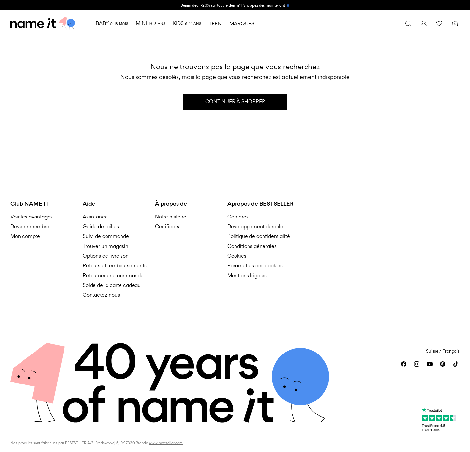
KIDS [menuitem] (187, 23)
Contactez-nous (101, 295)
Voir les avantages (31, 217)
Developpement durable (255, 226)
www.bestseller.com (166, 443)
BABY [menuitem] (112, 23)
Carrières (238, 217)
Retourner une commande (113, 275)
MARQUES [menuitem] (241, 24)
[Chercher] (408, 23)
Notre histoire (170, 217)
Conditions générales (252, 246)
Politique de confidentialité (258, 236)
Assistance (95, 217)
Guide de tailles (101, 226)
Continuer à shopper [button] (235, 101)
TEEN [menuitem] (215, 24)
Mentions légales (247, 275)
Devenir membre (29, 226)
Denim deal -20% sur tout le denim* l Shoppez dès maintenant (233, 5)
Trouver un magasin (105, 246)
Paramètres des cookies (255, 266)
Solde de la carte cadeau (112, 285)
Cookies (236, 256)
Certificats (167, 226)
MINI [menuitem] (150, 23)
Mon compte (25, 236)
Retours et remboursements (115, 266)
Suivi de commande (106, 236)
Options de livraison (106, 256)
